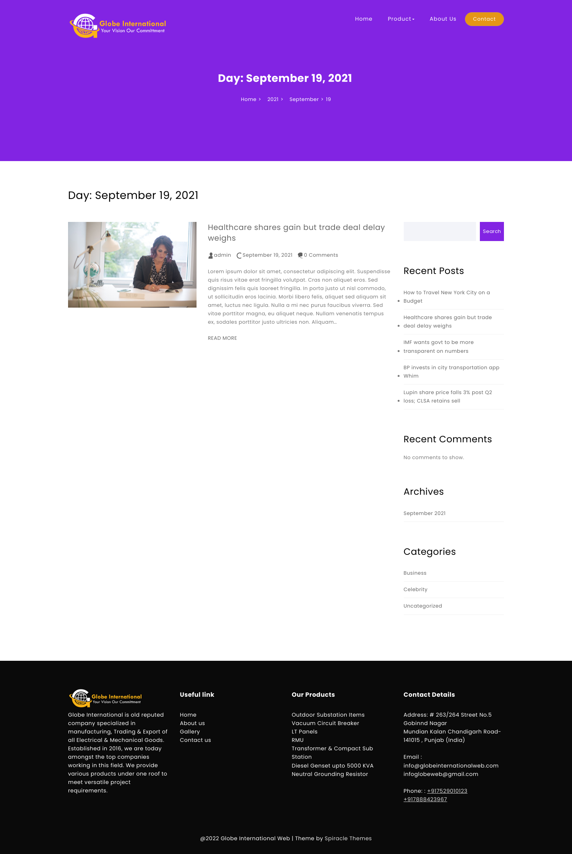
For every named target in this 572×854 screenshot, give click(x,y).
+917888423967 (425, 799)
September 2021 (425, 513)
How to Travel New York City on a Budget (447, 297)
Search (492, 231)
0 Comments (321, 255)
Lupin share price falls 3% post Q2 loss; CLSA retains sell (448, 396)
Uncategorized (423, 606)
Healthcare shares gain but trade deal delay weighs (296, 232)
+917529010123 (447, 791)
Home (364, 19)
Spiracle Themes (348, 838)
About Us (443, 19)
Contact (484, 19)
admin (222, 255)
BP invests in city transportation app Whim (452, 372)
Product (401, 19)
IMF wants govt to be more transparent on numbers (439, 346)
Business (415, 573)
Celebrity (416, 589)
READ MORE (222, 338)
